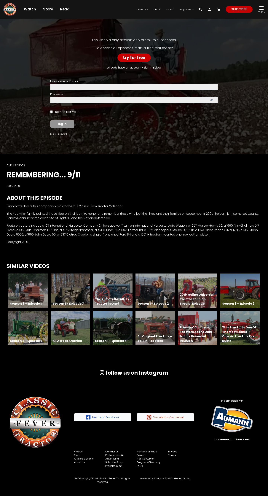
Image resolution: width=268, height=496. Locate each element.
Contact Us (112, 451)
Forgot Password (58, 133)
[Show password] (212, 100)
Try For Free (134, 58)
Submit (156, 9)
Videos (78, 451)
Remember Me (63, 112)
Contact (169, 9)
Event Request (113, 466)
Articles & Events (84, 458)
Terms (172, 455)
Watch (30, 9)
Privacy (172, 451)
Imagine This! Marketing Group (172, 478)
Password (57, 94)
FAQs (140, 466)
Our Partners (186, 9)
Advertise (142, 9)
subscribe (239, 9)
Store (48, 9)
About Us (79, 462)
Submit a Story (114, 462)
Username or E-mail (64, 81)
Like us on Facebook (102, 417)
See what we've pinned (165, 417)
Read (64, 9)
